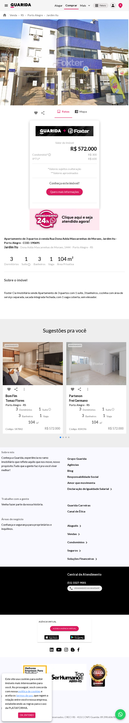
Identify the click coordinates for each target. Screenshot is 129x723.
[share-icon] (42, 113)
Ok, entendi (26, 715)
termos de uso (24, 695)
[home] (20, 5)
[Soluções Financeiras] (96, 559)
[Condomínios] (86, 542)
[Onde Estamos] (120, 5)
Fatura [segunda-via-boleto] (100, 5)
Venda (13, 15)
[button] (85, 5)
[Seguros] (80, 551)
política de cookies (29, 691)
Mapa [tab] (81, 111)
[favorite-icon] (35, 113)
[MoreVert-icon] (24, 389)
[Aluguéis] (80, 526)
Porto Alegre (35, 15)
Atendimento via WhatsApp (84, 588)
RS (22, 15)
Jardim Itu (52, 15)
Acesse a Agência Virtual (64, 628)
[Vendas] (79, 534)
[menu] (6, 5)
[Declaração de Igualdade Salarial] (111, 489)
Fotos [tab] (63, 111)
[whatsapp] (120, 714)
